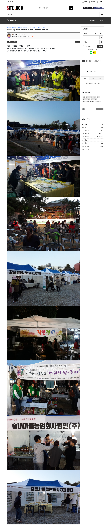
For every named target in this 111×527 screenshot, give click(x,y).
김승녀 (15, 34)
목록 (77, 41)
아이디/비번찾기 (99, 33)
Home (92, 20)
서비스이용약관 (11, 509)
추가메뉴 (100, 2)
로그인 (84, 2)
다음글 (14, 41)
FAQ (97, 509)
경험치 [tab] (100, 78)
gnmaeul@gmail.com (55, 519)
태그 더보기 (100, 109)
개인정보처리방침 (20, 509)
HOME (10, 14)
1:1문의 (102, 509)
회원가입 (92, 2)
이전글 (9, 41)
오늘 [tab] (85, 78)
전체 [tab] (93, 78)
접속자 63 (10, 2)
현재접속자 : (92, 124)
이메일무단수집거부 (31, 509)
